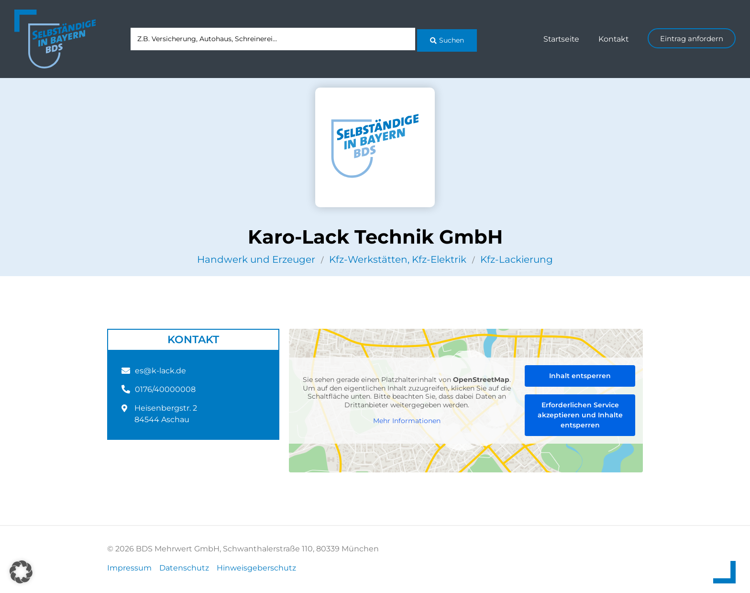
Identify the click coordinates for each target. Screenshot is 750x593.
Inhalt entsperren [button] (580, 375)
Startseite (559, 39)
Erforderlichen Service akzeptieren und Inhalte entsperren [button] (580, 415)
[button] (21, 572)
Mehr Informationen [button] (407, 421)
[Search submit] (447, 39)
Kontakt (613, 39)
